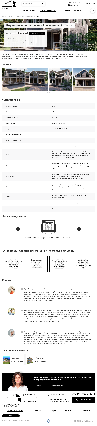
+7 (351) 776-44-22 (74, 2)
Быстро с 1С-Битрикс (10, 415)
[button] (45, 93)
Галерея (53, 411)
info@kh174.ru (37, 268)
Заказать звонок (57, 385)
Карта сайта (86, 411)
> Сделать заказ (60, 266)
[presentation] (92, 65)
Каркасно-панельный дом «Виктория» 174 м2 (40, 357)
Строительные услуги (15, 411)
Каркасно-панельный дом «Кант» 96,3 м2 (15, 357)
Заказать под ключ (37, 33)
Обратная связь (40, 385)
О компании (36, 411)
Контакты (68, 411)
